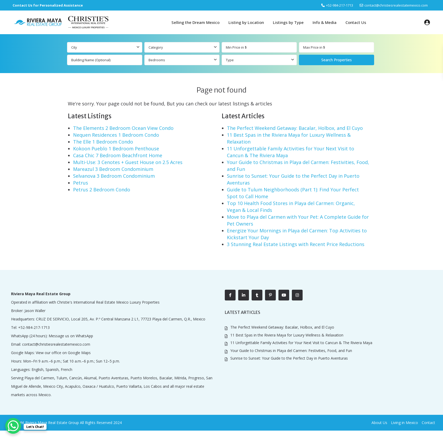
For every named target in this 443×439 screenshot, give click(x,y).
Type (230, 60)
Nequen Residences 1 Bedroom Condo (116, 135)
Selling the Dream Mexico (195, 22)
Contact (428, 422)
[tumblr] (257, 295)
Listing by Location (246, 22)
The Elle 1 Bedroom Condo (103, 142)
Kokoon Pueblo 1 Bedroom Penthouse (116, 148)
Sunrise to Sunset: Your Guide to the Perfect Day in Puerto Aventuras (289, 358)
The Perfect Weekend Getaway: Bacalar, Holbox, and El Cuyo (295, 128)
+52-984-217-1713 (34, 327)
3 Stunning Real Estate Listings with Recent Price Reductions (295, 244)
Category (156, 47)
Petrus (80, 183)
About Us (379, 422)
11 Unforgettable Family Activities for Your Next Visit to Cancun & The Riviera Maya (301, 342)
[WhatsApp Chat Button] (13, 426)
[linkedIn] (243, 295)
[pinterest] (270, 295)
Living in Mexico (404, 422)
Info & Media (325, 22)
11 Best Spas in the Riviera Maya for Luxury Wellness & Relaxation (286, 335)
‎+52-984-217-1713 (339, 5)
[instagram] (297, 295)
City (74, 47)
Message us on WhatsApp (71, 335)
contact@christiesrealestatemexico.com (396, 5)
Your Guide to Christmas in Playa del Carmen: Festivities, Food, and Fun (291, 350)
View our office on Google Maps (63, 352)
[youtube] (283, 295)
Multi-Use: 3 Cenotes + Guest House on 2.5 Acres (127, 162)
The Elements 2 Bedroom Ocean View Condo (123, 128)
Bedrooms (157, 60)
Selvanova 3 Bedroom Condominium (114, 176)
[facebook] (230, 295)
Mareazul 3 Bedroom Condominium (113, 169)
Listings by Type (288, 22)
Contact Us (355, 22)
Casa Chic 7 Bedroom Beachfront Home (117, 155)
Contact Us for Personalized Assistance (48, 5)
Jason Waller (34, 310)
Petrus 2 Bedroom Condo (101, 189)
